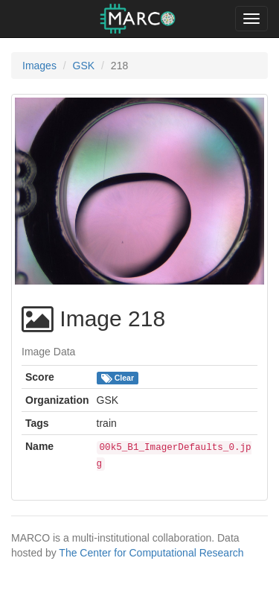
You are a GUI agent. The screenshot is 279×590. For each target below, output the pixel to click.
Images (39, 66)
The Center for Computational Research (151, 553)
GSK (84, 66)
